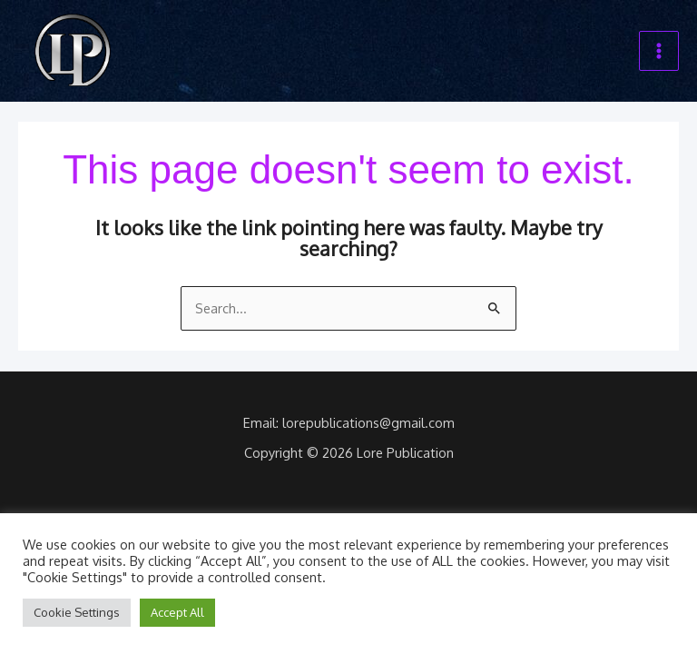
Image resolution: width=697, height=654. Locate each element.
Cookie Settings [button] (77, 612)
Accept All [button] (177, 612)
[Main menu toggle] (659, 51)
